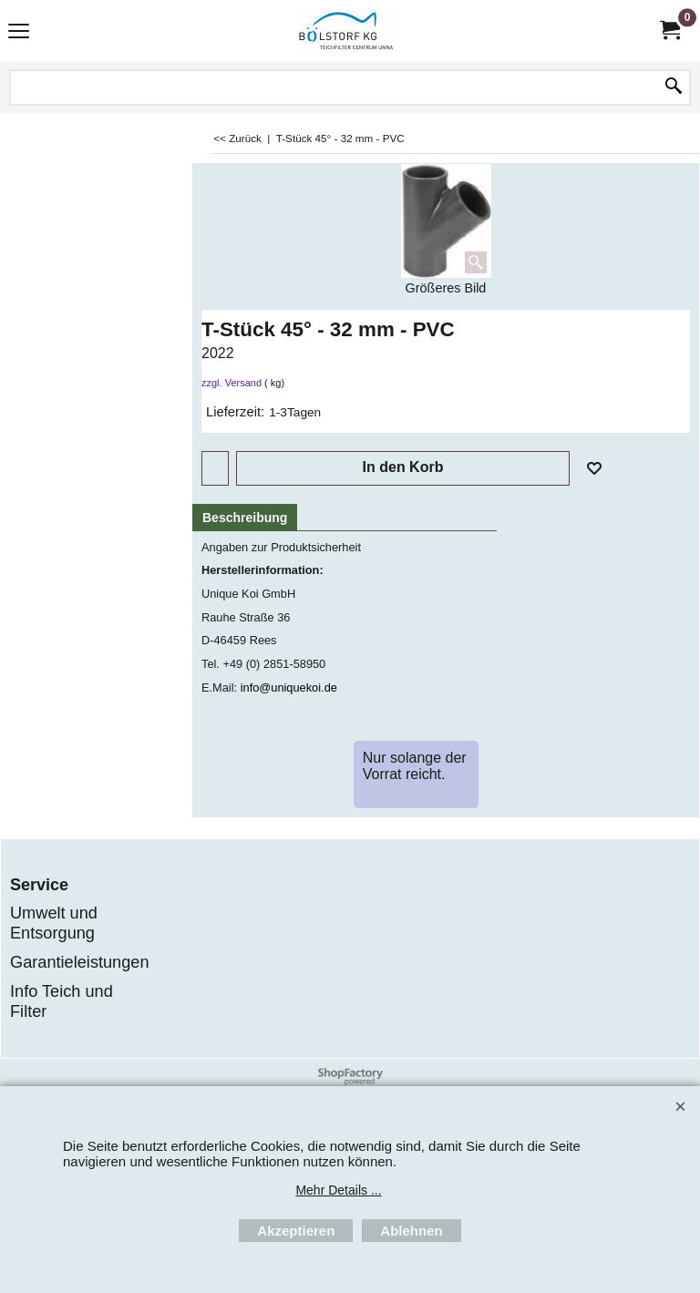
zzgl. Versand (231, 382)
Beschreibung (244, 517)
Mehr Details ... (338, 1190)
